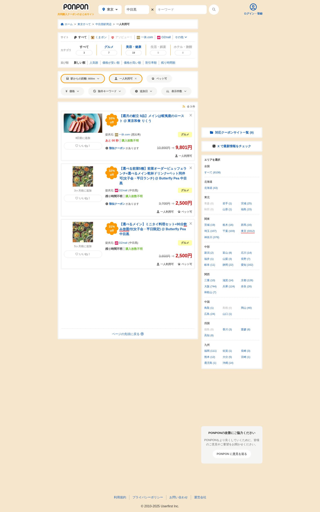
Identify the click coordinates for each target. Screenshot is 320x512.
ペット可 (159, 78)
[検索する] (214, 9)
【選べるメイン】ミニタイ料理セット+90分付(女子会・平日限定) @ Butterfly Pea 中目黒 (153, 229)
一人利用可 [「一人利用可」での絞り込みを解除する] (126, 78)
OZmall (164, 37)
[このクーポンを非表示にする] (190, 115)
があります (122, 148)
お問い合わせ (178, 497)
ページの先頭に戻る (128, 334)
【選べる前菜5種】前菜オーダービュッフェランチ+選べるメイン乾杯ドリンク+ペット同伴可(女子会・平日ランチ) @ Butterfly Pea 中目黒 (153, 176)
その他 (181, 37)
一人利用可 (123, 24)
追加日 (143, 91)
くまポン (99, 37)
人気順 (94, 62)
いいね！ (83, 145)
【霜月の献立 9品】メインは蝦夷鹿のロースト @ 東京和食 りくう (151, 118)
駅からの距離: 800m (82, 78)
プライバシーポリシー (147, 497)
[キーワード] (181, 9)
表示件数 (176, 91)
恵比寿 (136, 134)
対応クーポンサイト (231, 132)
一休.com (145, 37)
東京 (110, 9)
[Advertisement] (128, 298)
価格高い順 (132, 62)
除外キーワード (107, 91)
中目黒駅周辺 (103, 24)
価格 (72, 91)
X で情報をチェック (232, 146)
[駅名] (137, 9)
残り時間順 (168, 62)
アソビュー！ (121, 37)
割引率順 (151, 62)
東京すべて (84, 24)
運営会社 (200, 497)
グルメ (185, 134)
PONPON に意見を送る (232, 454)
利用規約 (120, 497)
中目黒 (133, 190)
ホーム (67, 24)
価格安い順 (111, 62)
